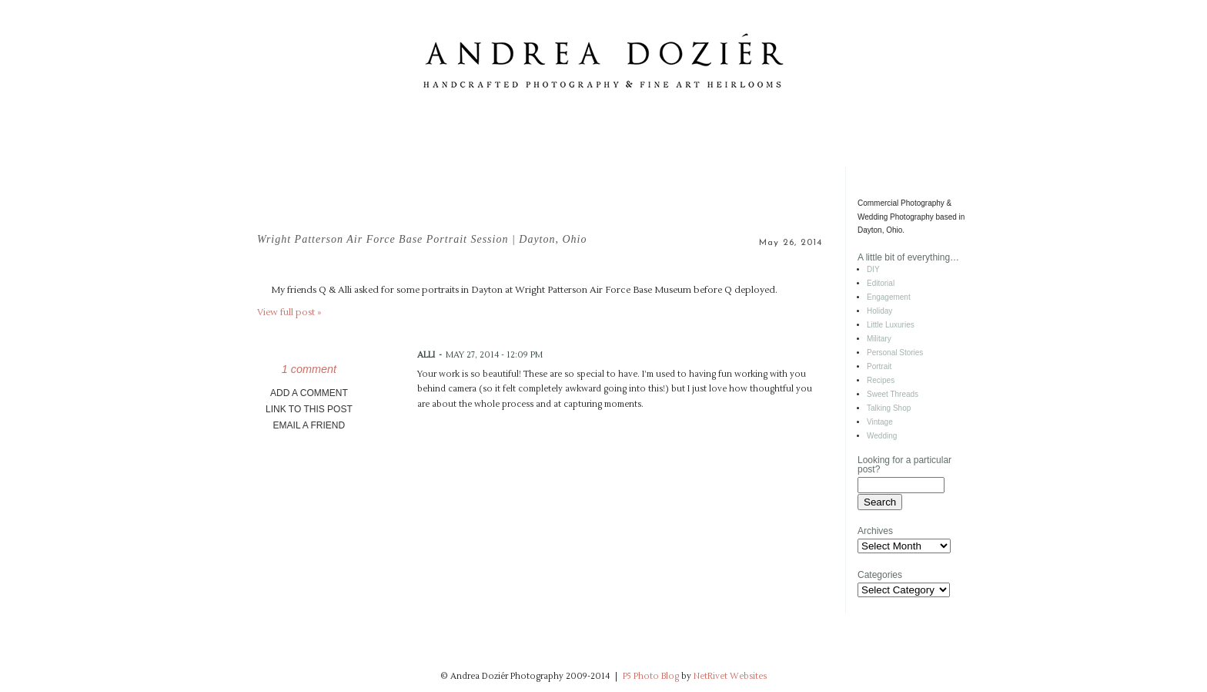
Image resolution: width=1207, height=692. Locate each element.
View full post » (289, 312)
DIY (873, 269)
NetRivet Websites (730, 676)
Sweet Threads (892, 394)
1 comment (309, 369)
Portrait (879, 366)
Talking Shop (889, 408)
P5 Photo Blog (651, 676)
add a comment (309, 393)
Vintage (880, 422)
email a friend (309, 425)
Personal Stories (895, 352)
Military (879, 338)
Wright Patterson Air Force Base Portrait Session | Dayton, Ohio (422, 239)
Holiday (879, 311)
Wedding (882, 436)
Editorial (880, 283)
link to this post (309, 409)
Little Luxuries (890, 325)
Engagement (889, 297)
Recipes (880, 380)
